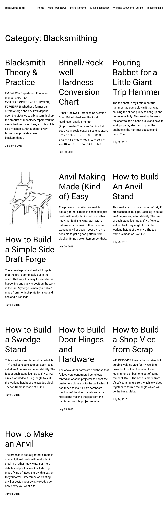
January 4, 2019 (14, 145)
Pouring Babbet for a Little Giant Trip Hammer (136, 77)
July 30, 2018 (66, 152)
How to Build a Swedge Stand (28, 339)
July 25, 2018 (120, 242)
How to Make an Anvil (29, 439)
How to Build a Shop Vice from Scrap (136, 339)
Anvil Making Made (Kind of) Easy (82, 186)
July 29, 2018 (66, 246)
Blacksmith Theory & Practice (25, 72)
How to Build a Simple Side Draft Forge (29, 249)
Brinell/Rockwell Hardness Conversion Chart (81, 82)
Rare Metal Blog (15, 7)
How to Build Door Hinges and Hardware (82, 344)
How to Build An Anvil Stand (136, 186)
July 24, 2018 (120, 399)
